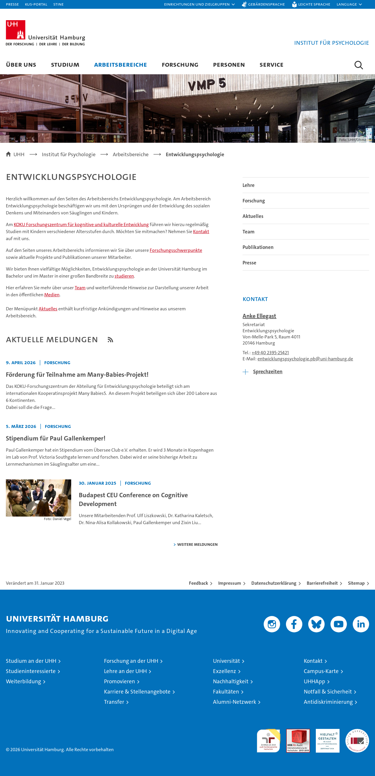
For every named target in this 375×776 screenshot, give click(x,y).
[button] (200, 4)
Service (272, 64)
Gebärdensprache (266, 4)
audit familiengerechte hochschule (268, 738)
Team (80, 288)
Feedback (198, 583)
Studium (65, 64)
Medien (51, 295)
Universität (226, 661)
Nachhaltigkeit (230, 681)
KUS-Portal (36, 4)
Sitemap (356, 583)
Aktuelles (48, 309)
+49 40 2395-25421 (270, 353)
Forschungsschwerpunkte (176, 250)
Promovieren (119, 681)
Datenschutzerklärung (273, 583)
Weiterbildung (23, 681)
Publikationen (258, 247)
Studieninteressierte (31, 671)
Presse (12, 4)
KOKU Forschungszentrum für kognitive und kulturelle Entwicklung (81, 224)
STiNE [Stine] (58, 4)
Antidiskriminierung (328, 702)
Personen (229, 64)
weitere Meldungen (197, 544)
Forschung (180, 64)
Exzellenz (224, 671)
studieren (124, 276)
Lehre (249, 185)
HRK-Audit (326, 732)
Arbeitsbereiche (120, 64)
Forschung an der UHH (131, 661)
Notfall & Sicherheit (328, 691)
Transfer (114, 702)
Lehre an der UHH (125, 671)
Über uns (21, 64)
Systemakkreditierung (357, 732)
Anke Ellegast (259, 316)
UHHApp (314, 681)
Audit (291, 732)
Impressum (229, 583)
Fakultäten (226, 691)
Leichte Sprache (314, 4)
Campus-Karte (321, 671)
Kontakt (201, 231)
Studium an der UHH (31, 661)
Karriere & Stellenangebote (137, 691)
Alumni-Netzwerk (234, 702)
